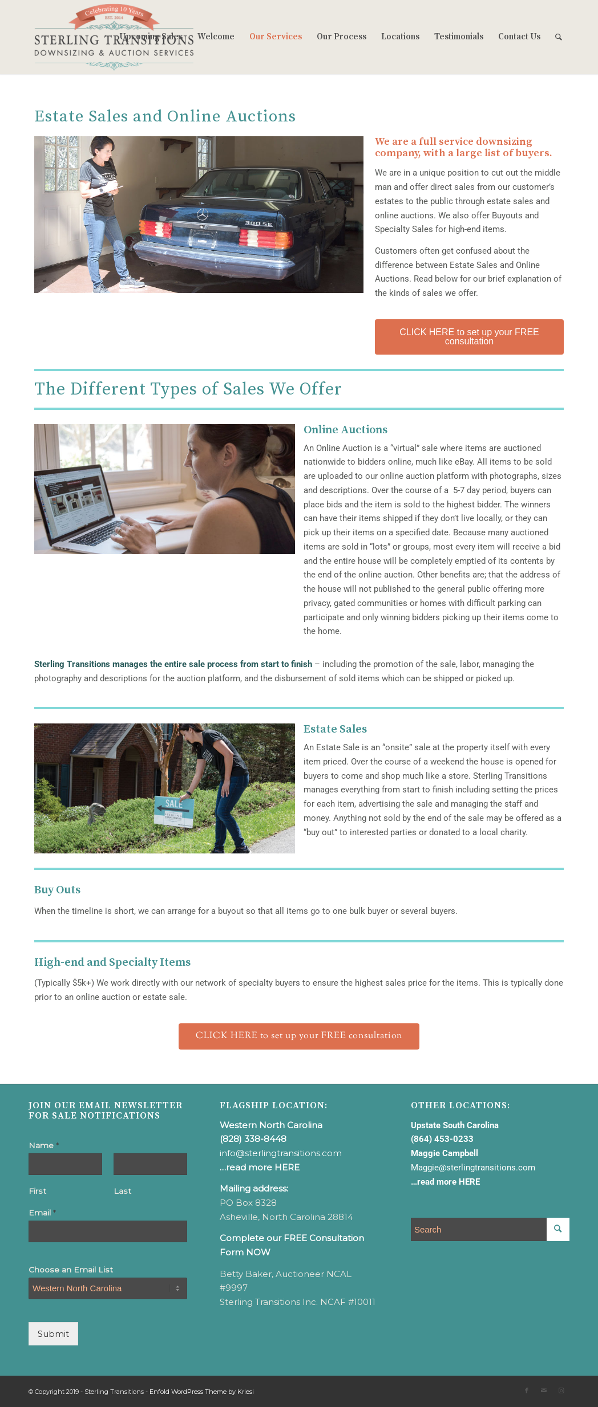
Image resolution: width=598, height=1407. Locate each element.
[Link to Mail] (543, 1390)
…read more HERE (260, 1167)
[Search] (558, 37)
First (37, 1190)
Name (44, 1145)
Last (122, 1190)
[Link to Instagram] (560, 1390)
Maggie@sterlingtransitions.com (473, 1167)
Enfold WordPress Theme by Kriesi (202, 1392)
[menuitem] (151, 37)
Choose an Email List (71, 1269)
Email (42, 1212)
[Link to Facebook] (526, 1390)
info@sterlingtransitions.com (281, 1153)
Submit (53, 1333)
